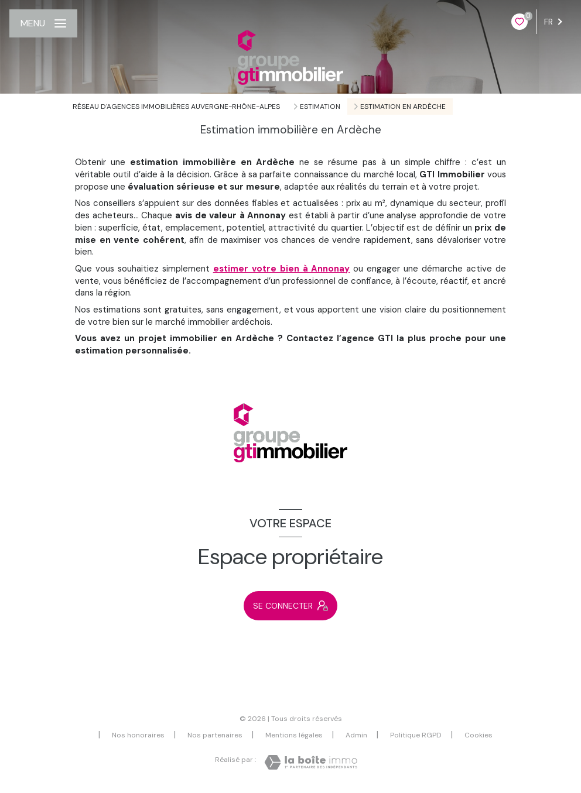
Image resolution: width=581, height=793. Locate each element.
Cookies (478, 736)
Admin (356, 735)
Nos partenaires (214, 735)
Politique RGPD (416, 735)
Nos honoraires (138, 735)
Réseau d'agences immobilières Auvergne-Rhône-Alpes (176, 106)
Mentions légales (294, 735)
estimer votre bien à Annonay (281, 268)
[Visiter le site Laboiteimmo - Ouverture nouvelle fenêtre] (310, 762)
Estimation (320, 106)
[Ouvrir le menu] (43, 23)
